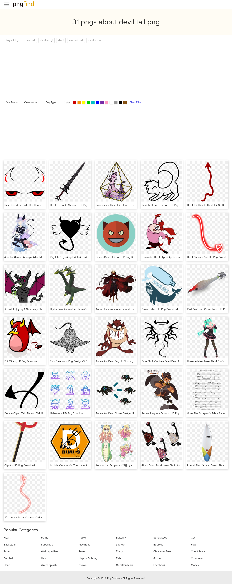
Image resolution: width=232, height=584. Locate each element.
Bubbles (158, 544)
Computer (197, 558)
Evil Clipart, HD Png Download (21, 361)
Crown (82, 565)
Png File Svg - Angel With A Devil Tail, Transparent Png (81, 257)
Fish (118, 558)
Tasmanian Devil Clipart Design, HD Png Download (124, 413)
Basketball (10, 544)
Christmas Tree (162, 551)
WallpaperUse (49, 551)
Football (8, 558)
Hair (43, 558)
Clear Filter (136, 102)
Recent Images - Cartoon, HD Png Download (166, 413)
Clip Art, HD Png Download (19, 465)
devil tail (30, 40)
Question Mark (124, 565)
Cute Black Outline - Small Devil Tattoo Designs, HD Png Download (179, 361)
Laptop (120, 544)
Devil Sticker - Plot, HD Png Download (208, 257)
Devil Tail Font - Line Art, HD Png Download (166, 205)
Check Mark (198, 551)
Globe (157, 558)
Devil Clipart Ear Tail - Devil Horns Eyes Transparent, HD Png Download (44, 205)
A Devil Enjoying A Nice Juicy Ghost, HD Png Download (35, 309)
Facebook (159, 565)
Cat (193, 537)
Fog (193, 544)
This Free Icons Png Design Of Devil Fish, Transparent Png (83, 361)
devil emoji (46, 40)
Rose (82, 551)
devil (61, 40)
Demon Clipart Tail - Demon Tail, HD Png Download (33, 413)
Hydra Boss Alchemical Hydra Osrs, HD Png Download (81, 309)
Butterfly (121, 537)
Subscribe (47, 544)
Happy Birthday (88, 558)
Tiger (7, 551)
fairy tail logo (13, 40)
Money (195, 565)
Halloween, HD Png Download (67, 413)
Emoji (119, 551)
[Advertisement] (114, 70)
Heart (7, 537)
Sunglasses (160, 537)
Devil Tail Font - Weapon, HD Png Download (75, 205)
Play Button (85, 544)
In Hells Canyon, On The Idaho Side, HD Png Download (81, 465)
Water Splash (49, 565)
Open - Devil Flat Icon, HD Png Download (119, 257)
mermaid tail (76, 40)
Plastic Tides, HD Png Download (159, 309)
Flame (44, 537)
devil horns (95, 40)
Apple (82, 537)
